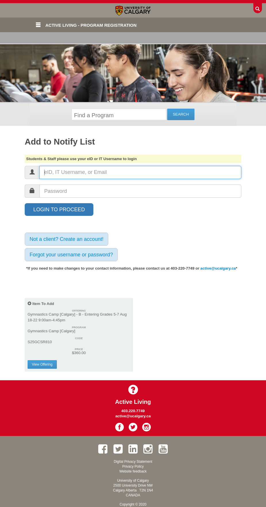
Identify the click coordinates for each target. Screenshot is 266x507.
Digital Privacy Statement (133, 462)
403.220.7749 (133, 411)
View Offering (42, 364)
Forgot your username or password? (71, 255)
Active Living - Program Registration (90, 25)
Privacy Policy (133, 466)
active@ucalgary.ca (218, 268)
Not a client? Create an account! (66, 239)
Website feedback (133, 471)
